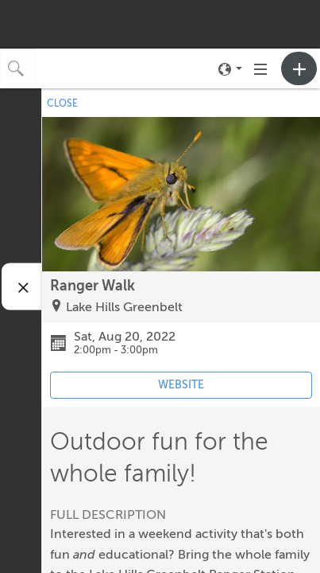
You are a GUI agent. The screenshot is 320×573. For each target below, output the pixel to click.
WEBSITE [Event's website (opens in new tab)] (181, 385)
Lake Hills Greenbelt (124, 307)
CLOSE (62, 103)
